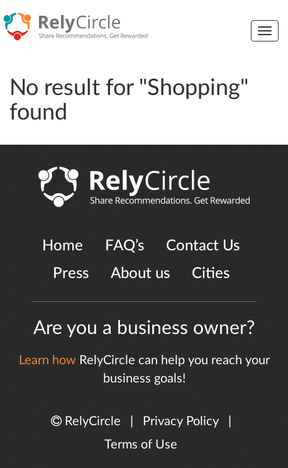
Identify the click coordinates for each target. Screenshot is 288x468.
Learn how (47, 360)
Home (62, 246)
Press (71, 273)
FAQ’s (124, 246)
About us (140, 273)
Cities (211, 273)
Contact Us (203, 246)
